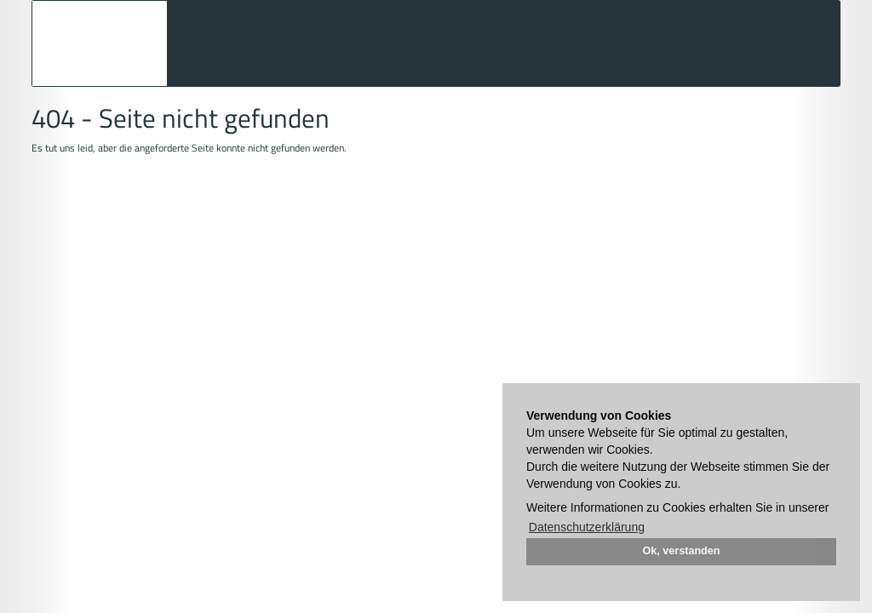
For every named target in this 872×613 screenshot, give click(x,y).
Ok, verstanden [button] (681, 551)
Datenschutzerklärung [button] (587, 527)
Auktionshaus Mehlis (99, 43)
